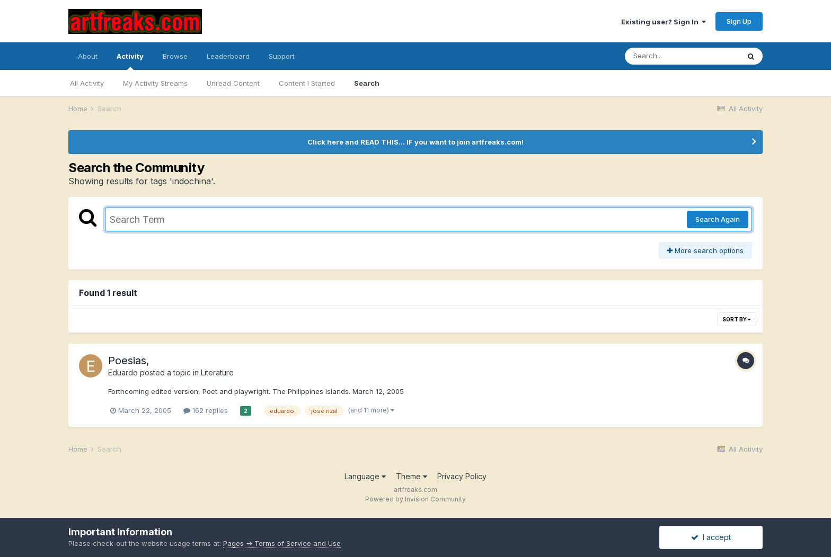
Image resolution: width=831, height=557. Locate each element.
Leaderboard (228, 56)
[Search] (682, 56)
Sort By (736, 319)
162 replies (205, 410)
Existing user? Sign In (663, 21)
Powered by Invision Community (415, 499)
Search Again (717, 219)
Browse (175, 56)
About (88, 56)
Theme (411, 476)
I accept (711, 537)
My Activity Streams (155, 83)
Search (366, 83)
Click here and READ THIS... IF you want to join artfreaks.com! (415, 142)
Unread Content (233, 83)
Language (365, 476)
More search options (705, 250)
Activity (130, 61)
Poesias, (128, 360)
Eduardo (123, 372)
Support (282, 56)
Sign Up (739, 21)
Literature (217, 372)
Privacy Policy (462, 476)
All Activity (87, 83)
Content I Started (307, 83)
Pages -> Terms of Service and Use (282, 543)
